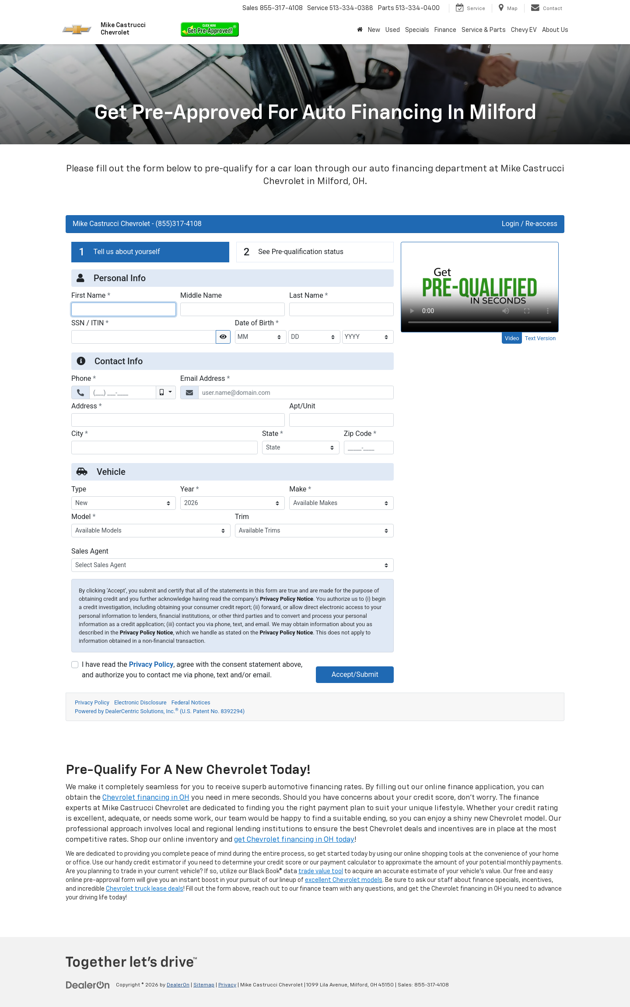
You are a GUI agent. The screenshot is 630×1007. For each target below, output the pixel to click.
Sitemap (203, 985)
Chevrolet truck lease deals (144, 889)
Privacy (227, 985)
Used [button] (392, 30)
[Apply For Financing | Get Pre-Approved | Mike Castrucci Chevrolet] (315, 477)
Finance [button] (445, 30)
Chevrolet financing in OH (145, 797)
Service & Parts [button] (484, 30)
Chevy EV (524, 30)
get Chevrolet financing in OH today (294, 839)
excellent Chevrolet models (343, 880)
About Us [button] (555, 30)
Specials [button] (417, 30)
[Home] (359, 30)
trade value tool (320, 871)
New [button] (374, 30)
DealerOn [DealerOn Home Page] (178, 985)
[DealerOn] (88, 985)
